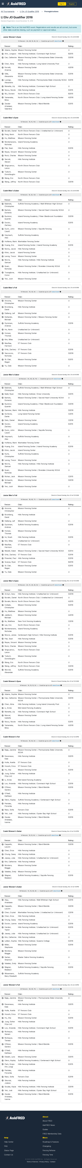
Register (72, 4)
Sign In (62, 4)
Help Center (8, 1142)
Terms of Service (32, 1162)
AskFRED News (49, 1125)
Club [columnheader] (20, 46)
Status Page (9, 1150)
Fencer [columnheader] (7, 46)
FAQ (5, 1146)
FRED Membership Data (52, 1134)
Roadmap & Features (51, 1142)
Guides (45, 1129)
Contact (52, 1162)
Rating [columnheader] (70, 46)
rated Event (58, 41)
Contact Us (8, 1155)
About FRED (47, 1121)
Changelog (47, 1146)
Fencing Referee (49, 1150)
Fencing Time (48, 1155)
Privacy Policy (44, 1162)
